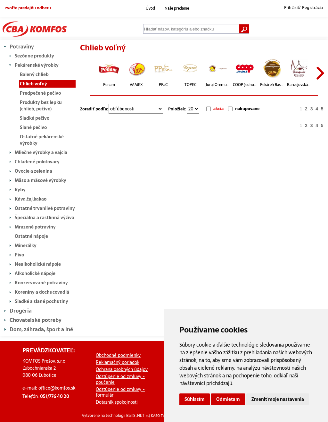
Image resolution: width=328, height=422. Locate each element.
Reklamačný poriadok (117, 362)
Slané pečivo (33, 127)
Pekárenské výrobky (37, 65)
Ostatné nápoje (31, 236)
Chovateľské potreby (36, 320)
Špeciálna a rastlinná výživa (44, 217)
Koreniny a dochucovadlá (42, 292)
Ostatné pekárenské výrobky (42, 140)
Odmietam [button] (228, 399)
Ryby (20, 189)
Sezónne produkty (34, 55)
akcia (218, 108)
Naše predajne (177, 8)
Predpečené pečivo (40, 93)
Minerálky (26, 245)
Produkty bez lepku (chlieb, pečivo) (41, 105)
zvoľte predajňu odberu (28, 7)
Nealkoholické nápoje (38, 264)
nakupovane (247, 108)
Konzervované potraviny (41, 282)
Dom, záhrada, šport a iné (41, 329)
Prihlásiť (291, 8)
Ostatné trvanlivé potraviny (45, 208)
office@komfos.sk (56, 388)
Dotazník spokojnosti (117, 402)
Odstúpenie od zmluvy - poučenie (120, 379)
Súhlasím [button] (194, 399)
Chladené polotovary (37, 161)
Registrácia (312, 8)
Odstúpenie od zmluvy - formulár (120, 392)
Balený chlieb (34, 74)
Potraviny (22, 46)
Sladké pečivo (34, 118)
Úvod (150, 8)
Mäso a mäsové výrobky (40, 180)
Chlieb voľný (33, 83)
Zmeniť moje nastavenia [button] (277, 399)
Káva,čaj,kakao (30, 198)
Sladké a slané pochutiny (41, 301)
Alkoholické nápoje (35, 273)
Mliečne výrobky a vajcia (41, 152)
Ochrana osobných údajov (122, 369)
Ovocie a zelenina (33, 171)
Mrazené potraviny (35, 226)
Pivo (19, 254)
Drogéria (21, 310)
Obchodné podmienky (118, 355)
